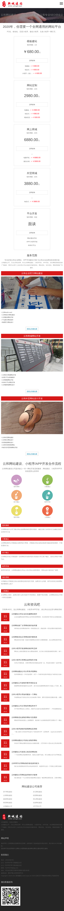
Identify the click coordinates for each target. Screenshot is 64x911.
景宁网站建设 (7, 792)
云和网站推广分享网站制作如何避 (24, 625)
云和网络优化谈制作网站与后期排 (24, 717)
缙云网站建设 (37, 799)
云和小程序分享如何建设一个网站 (24, 694)
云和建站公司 (7, 806)
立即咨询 (32, 60)
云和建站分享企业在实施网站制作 (24, 614)
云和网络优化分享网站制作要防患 (24, 637)
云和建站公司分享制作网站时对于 (24, 706)
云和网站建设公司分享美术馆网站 (24, 671)
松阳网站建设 (37, 795)
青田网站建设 (7, 802)
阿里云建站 (44, 848)
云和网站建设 (7, 795)
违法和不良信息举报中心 (8, 848)
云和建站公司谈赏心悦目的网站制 (24, 752)
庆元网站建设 (37, 792)
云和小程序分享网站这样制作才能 (24, 660)
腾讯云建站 (37, 848)
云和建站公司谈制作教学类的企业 (24, 683)
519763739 (8, 862)
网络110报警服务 (22, 848)
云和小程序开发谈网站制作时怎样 (24, 648)
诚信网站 (30, 848)
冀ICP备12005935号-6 (15, 873)
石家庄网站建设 (16, 4)
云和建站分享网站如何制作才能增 (24, 775)
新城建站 (19, 876)
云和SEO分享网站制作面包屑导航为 (25, 763)
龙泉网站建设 (37, 802)
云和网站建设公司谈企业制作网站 (24, 740)
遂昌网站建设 (7, 799)
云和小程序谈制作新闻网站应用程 (24, 729)
